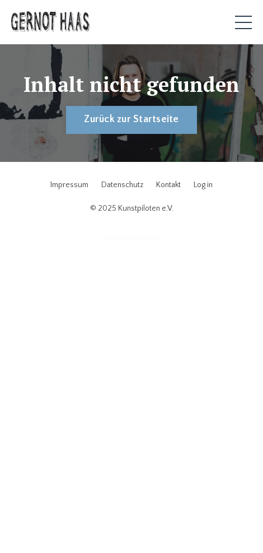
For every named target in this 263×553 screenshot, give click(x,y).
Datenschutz (122, 184)
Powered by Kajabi (131, 237)
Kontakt (168, 184)
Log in (203, 184)
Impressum (69, 184)
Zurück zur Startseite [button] (131, 119)
